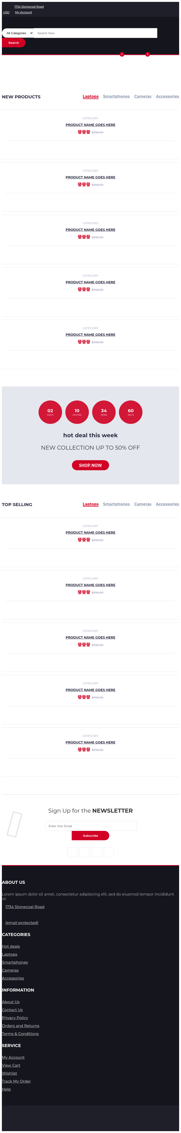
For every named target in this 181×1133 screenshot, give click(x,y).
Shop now (90, 465)
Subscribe (90, 835)
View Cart (11, 1065)
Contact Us (12, 1010)
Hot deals (11, 946)
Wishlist (9, 1073)
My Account (13, 1057)
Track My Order (16, 1081)
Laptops (90, 504)
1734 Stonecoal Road (24, 907)
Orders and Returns (20, 1026)
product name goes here (90, 177)
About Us (11, 1002)
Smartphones (116, 504)
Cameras (142, 504)
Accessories (167, 504)
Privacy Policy (15, 1018)
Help (6, 1089)
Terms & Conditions (20, 1034)
